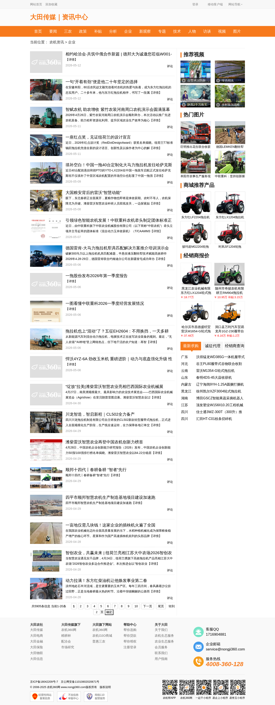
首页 (38, 31)
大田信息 (36, 659)
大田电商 (36, 635)
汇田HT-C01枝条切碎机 (214, 419)
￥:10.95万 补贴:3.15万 (228, 297)
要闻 (53, 31)
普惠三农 (98, 641)
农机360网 (68, 630)
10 (136, 606)
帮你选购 (130, 630)
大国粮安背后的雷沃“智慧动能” (93, 192)
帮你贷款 (130, 635)
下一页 (147, 606)
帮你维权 (130, 641)
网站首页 (36, 4)
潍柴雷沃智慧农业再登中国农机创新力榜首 (104, 442)
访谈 (207, 31)
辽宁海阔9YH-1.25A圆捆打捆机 (220, 384)
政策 (83, 31)
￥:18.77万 (187, 297)
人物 (192, 31)
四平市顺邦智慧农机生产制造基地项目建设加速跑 (110, 497)
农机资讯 (56, 42)
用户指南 (161, 659)
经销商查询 (234, 346)
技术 (177, 31)
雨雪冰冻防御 (196, 80)
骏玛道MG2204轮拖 (195, 246)
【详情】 (72, 59)
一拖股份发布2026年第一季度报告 (97, 275)
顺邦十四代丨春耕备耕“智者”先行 (88, 475)
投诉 (147, 42)
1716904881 (216, 634)
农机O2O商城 (102, 635)
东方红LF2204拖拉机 (195, 217)
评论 (170, 66)
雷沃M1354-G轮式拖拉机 (215, 370)
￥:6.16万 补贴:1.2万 (227, 335)
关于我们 (161, 630)
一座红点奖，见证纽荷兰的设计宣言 (98, 137)
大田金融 (36, 641)
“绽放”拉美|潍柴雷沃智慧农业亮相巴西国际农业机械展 (114, 386)
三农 (68, 31)
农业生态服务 (164, 641)
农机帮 (130, 42)
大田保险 (36, 647)
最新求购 (191, 346)
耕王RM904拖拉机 (229, 293)
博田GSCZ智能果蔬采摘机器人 (219, 398)
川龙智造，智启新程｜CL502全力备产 (100, 414)
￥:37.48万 (187, 335)
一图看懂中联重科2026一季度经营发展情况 (105, 303)
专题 (162, 31)
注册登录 (130, 647)
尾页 (161, 606)
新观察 (145, 31)
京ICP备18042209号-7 (44, 681)
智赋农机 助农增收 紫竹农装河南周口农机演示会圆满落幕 (118, 109)
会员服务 (161, 647)
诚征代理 (212, 346)
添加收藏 (51, 4)
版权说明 (105, 687)
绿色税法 (228, 80)
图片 (237, 31)
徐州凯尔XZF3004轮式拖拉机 (218, 391)
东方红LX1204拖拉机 (230, 217)
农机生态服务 (164, 635)
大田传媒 (36, 630)
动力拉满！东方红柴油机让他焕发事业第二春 (106, 580)
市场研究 (67, 647)
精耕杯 (66, 635)
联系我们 (161, 653)
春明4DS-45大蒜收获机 (214, 377)
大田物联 (36, 653)
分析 (113, 31)
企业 (128, 31)
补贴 (98, 31)
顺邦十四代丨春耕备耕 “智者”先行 (96, 469)
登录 (195, 4)
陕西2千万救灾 (197, 104)
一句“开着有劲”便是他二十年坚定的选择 (102, 81)
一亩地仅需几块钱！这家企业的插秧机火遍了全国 (110, 525)
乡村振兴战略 (231, 104)
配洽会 (66, 641)
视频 (222, 31)
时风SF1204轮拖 (229, 246)
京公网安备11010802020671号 (80, 681)
